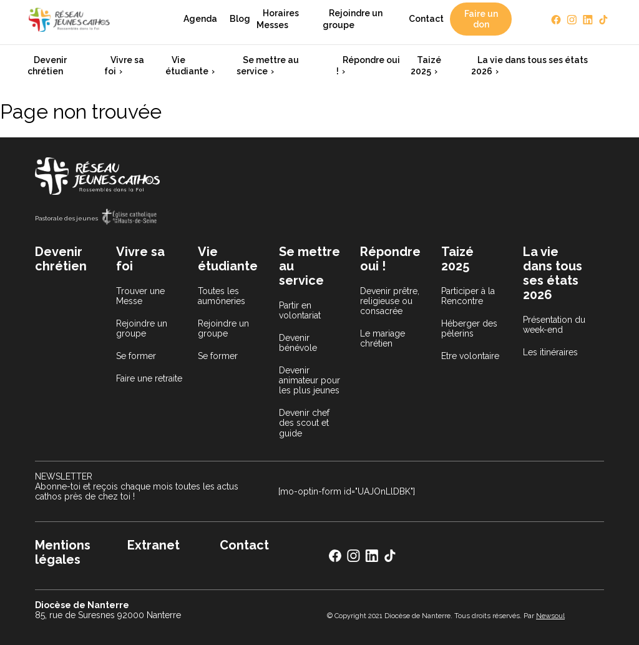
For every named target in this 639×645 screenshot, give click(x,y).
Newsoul (550, 615)
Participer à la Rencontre (468, 296)
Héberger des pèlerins (469, 328)
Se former (136, 356)
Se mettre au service (268, 65)
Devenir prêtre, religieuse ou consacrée (389, 301)
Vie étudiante (186, 65)
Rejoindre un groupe (353, 18)
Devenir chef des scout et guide (304, 423)
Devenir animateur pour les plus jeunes (309, 380)
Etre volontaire (470, 356)
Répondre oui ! (368, 65)
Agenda (200, 19)
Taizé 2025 (426, 65)
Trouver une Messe (140, 296)
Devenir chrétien (47, 65)
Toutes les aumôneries (221, 296)
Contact (426, 19)
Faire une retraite (149, 378)
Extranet (153, 545)
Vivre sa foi (124, 65)
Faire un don (481, 19)
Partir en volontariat (300, 310)
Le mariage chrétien (382, 338)
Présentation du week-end (554, 325)
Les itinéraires (550, 352)
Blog (240, 19)
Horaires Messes (277, 18)
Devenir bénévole (298, 343)
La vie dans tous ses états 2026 (529, 65)
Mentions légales (62, 552)
